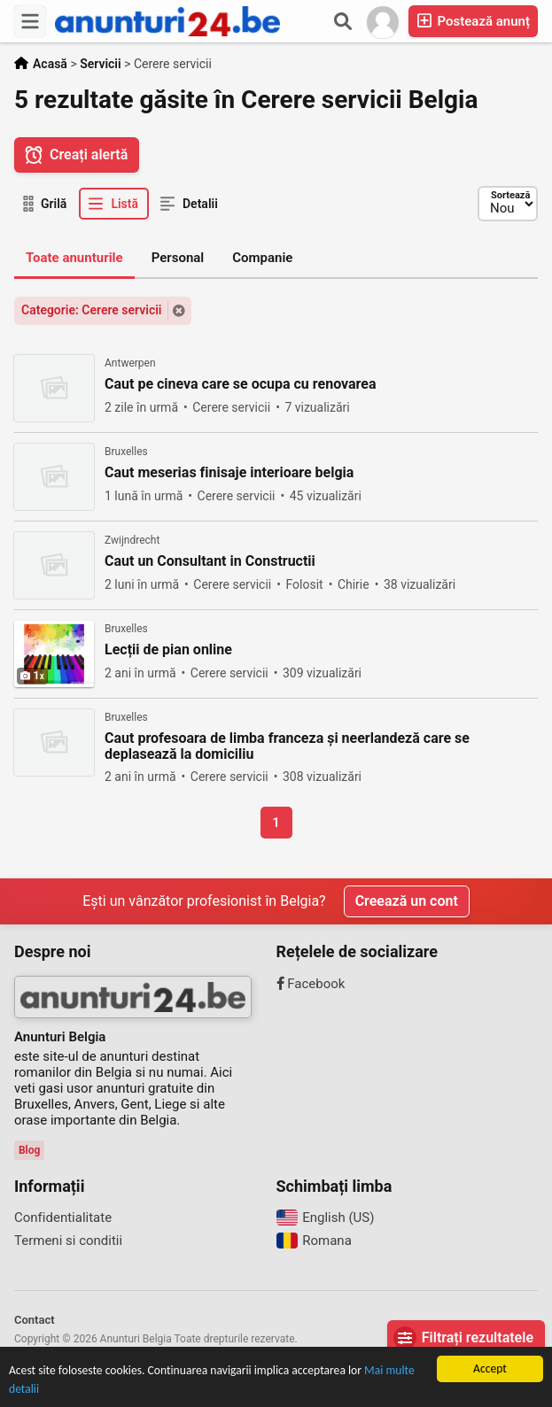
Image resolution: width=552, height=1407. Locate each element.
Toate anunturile (74, 258)
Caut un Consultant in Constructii (210, 561)
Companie (262, 258)
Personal (178, 258)
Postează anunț (473, 20)
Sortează (510, 195)
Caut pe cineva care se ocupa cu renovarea (241, 384)
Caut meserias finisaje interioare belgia (229, 473)
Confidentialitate (63, 1217)
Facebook (311, 984)
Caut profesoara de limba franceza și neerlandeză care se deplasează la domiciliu (287, 746)
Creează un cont (406, 901)
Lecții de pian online (168, 650)
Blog (29, 1150)
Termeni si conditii (68, 1241)
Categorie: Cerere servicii (91, 310)
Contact (34, 1319)
